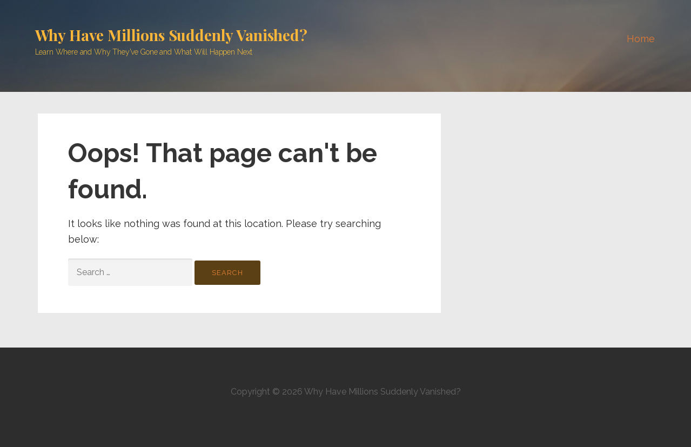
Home (640, 38)
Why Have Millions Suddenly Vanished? (171, 35)
